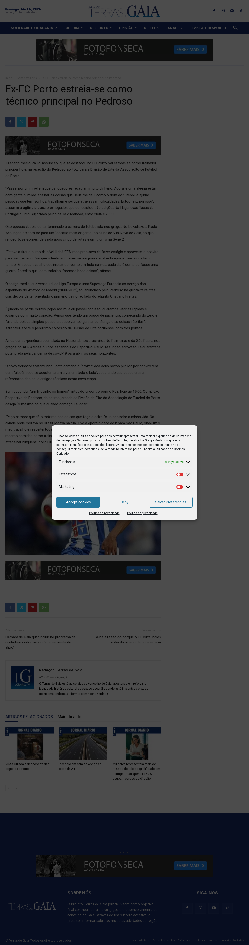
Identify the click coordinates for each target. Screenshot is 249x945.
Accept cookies (78, 502)
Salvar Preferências (170, 502)
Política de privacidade (104, 513)
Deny (124, 502)
